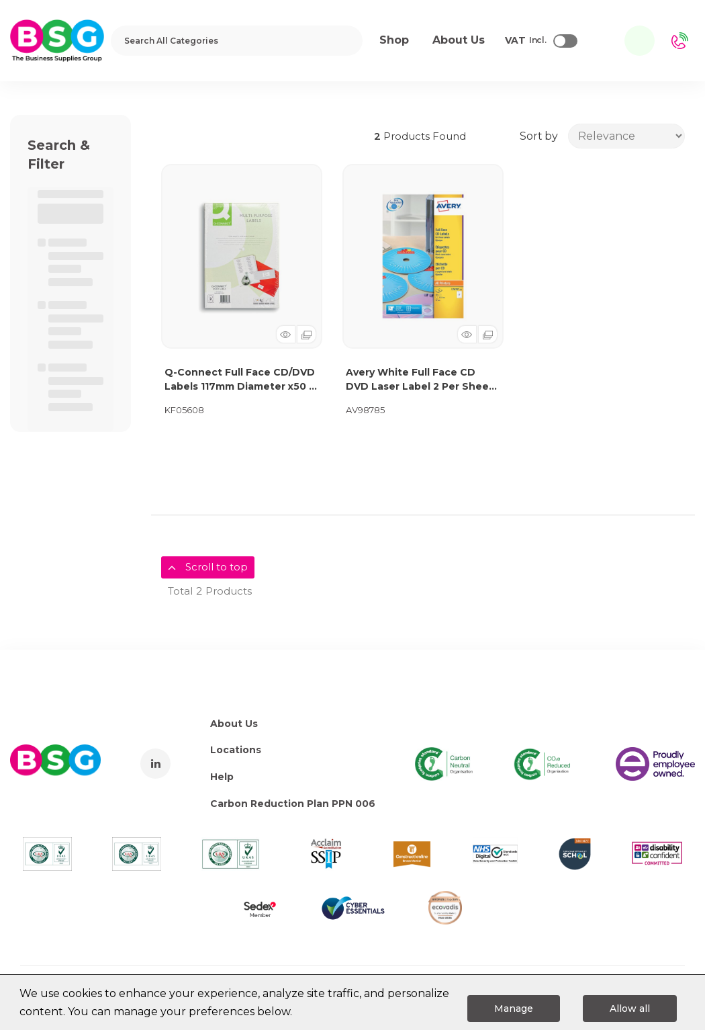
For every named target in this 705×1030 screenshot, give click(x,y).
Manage (513, 1008)
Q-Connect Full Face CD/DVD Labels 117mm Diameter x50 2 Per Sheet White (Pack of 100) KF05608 (241, 380)
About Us (234, 724)
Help (222, 777)
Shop (394, 40)
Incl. (526, 41)
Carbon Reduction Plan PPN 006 (292, 804)
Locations (235, 750)
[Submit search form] (343, 40)
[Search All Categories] (237, 41)
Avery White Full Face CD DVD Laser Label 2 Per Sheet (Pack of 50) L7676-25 (419, 380)
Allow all (630, 1008)
